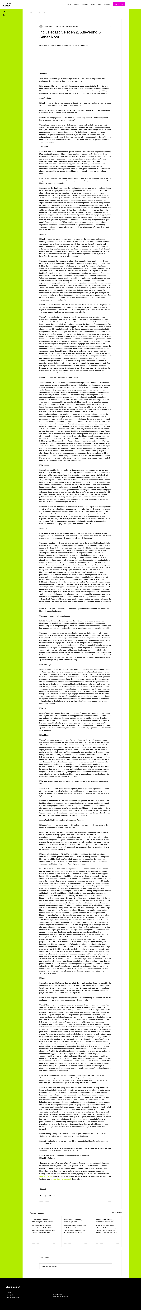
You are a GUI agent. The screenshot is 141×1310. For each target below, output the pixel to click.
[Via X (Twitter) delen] (45, 1196)
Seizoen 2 (42, 13)
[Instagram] (4, 14)
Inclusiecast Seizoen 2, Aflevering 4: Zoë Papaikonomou (73, 1221)
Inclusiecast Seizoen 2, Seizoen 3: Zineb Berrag (105, 1221)
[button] (69, 4)
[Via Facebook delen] (40, 1196)
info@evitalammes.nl (12, 1297)
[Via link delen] (55, 1196)
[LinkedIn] (4, 11)
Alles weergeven (116, 1212)
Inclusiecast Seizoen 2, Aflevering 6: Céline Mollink (42, 1221)
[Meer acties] (110, 26)
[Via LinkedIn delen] (50, 1196)
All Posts (32, 13)
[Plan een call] (119, 4)
